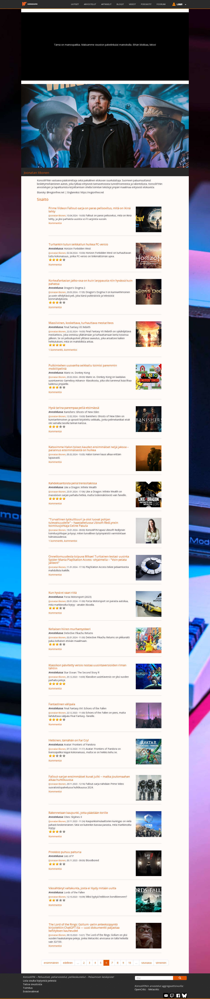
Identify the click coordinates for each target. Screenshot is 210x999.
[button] (178, 4)
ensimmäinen (51, 962)
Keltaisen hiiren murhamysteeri (70, 629)
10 (129, 962)
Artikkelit (106, 4)
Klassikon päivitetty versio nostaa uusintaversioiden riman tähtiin (87, 666)
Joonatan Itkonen (57, 215)
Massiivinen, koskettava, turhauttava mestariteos (81, 323)
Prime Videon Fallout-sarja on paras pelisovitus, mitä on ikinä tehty (89, 209)
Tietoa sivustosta (32, 984)
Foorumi (161, 4)
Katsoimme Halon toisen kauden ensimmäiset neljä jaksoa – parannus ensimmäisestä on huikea (89, 448)
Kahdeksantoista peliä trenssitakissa (73, 483)
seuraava (146, 962)
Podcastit (146, 4)
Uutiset (75, 4)
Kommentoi (55, 223)
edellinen (68, 962)
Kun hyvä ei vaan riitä (63, 593)
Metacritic (153, 989)
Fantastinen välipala (62, 704)
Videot (132, 4)
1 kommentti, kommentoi (63, 349)
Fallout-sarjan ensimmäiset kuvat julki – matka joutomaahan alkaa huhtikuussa (89, 777)
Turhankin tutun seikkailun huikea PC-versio (78, 244)
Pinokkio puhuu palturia (65, 852)
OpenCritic (140, 989)
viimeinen (161, 962)
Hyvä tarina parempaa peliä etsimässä (74, 408)
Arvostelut (90, 4)
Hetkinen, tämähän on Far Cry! (69, 740)
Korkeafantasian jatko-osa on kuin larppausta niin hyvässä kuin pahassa (90, 281)
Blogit (120, 4)
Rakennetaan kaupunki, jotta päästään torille (78, 813)
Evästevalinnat (31, 991)
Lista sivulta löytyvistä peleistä (39, 980)
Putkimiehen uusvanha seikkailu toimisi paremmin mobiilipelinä (83, 366)
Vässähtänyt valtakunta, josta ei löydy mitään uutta (82, 888)
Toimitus (28, 987)
